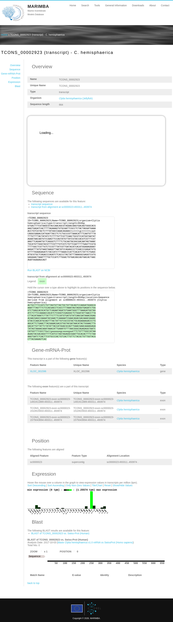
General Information (116, 5)
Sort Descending (36, 485)
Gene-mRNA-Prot (10, 73)
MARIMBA (38, 6)
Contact (165, 5)
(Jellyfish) (76, 98)
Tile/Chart (97, 485)
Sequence (14, 69)
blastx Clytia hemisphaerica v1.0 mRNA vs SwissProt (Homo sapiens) (95, 542)
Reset (107, 485)
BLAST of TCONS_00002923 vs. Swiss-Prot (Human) (60, 533)
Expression (14, 82)
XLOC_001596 (38, 371)
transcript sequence (41, 204)
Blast (17, 86)
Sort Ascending (55, 485)
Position (16, 77)
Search (85, 5)
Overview (15, 65)
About (152, 5)
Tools (97, 5)
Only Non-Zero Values (78, 485)
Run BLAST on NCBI (38, 270)
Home (73, 5)
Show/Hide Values (122, 485)
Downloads (138, 5)
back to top (33, 583)
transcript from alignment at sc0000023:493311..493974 (61, 207)
